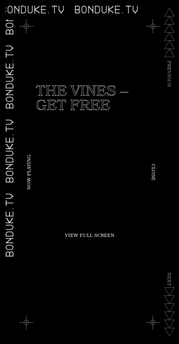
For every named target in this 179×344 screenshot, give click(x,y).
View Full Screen (90, 236)
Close (153, 172)
